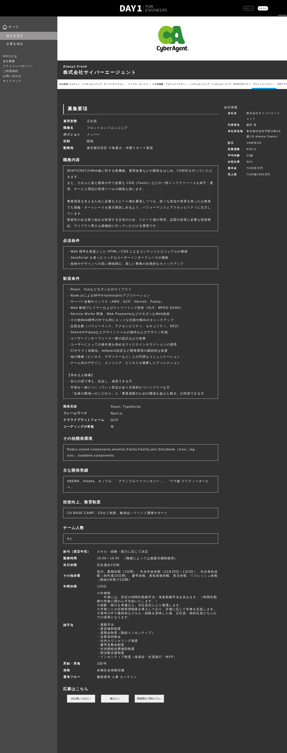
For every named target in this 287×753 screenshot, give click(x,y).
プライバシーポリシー (18, 66)
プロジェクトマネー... (190, 84)
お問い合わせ (12, 76)
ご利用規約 (10, 71)
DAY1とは (10, 56)
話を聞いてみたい (81, 707)
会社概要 (9, 61)
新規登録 (258, 8)
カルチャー (78, 84)
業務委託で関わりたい (149, 707)
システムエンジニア (97, 84)
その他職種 (169, 84)
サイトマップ (12, 81)
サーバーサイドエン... (123, 84)
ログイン (234, 8)
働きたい (115, 707)
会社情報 (64, 84)
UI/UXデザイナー (264, 84)
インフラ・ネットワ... (149, 84)
